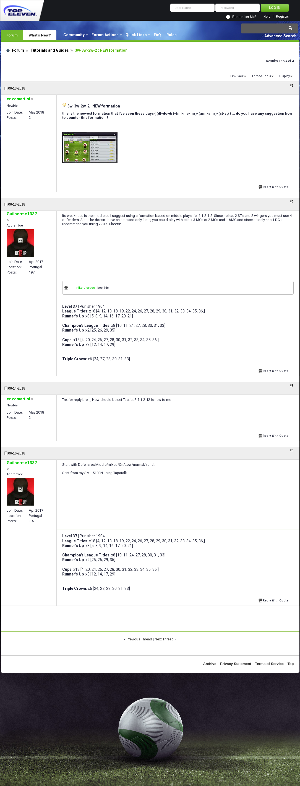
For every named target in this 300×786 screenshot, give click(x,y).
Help (267, 16)
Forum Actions (105, 35)
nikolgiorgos (85, 288)
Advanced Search (280, 36)
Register (282, 16)
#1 (291, 86)
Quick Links (136, 35)
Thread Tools (261, 76)
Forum (12, 35)
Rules (171, 35)
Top (291, 664)
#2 (291, 202)
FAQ (157, 35)
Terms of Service (269, 664)
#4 (291, 451)
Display (284, 76)
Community (74, 35)
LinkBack (237, 76)
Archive (209, 664)
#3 (291, 386)
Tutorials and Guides (49, 50)
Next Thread (164, 639)
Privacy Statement (235, 664)
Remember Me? (244, 17)
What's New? (40, 35)
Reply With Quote (274, 186)
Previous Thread (139, 639)
